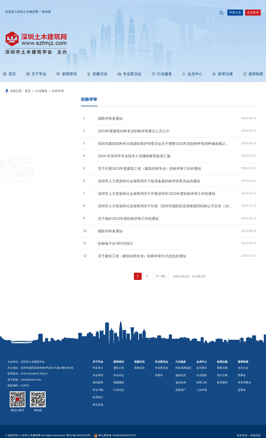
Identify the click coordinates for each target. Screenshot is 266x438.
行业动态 (118, 414)
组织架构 (98, 407)
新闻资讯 (66, 74)
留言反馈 (98, 429)
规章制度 (253, 74)
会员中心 (192, 74)
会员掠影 (201, 399)
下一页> (161, 276)
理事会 (242, 399)
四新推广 (181, 414)
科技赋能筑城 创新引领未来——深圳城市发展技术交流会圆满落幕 (49, 214)
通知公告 (118, 392)
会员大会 (243, 392)
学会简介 (98, 392)
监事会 (242, 414)
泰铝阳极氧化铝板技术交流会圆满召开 (31, 221)
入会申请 (201, 414)
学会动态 (118, 399)
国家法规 (222, 392)
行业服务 (161, 74)
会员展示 (201, 392)
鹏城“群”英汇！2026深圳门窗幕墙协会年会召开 (37, 206)
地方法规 (222, 399)
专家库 (159, 399)
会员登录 (253, 12)
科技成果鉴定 (21, 126)
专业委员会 (129, 74)
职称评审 (18, 113)
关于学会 (36, 74)
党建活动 (97, 74)
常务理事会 (244, 407)
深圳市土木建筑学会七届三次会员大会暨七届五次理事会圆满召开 (49, 191)
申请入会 (235, 12)
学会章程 (98, 399)
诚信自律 (181, 407)
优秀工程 (201, 407)
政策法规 (222, 74)
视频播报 (118, 407)
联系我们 (98, 422)
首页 (9, 74)
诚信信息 (181, 399)
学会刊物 (98, 414)
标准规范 (222, 407)
